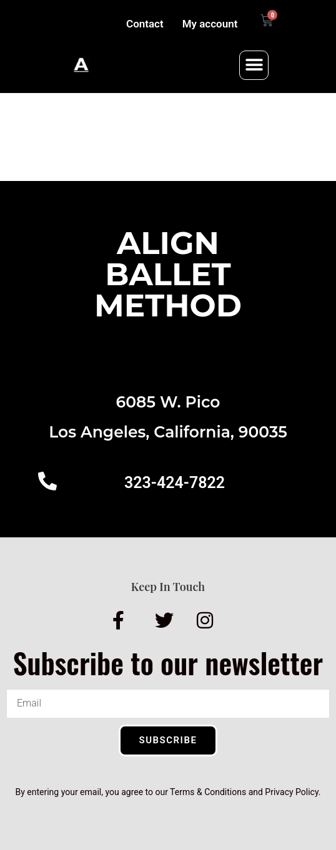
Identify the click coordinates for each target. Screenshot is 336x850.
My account (210, 23)
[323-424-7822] (47, 481)
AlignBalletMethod (168, 274)
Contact (145, 23)
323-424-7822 (174, 483)
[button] (254, 65)
